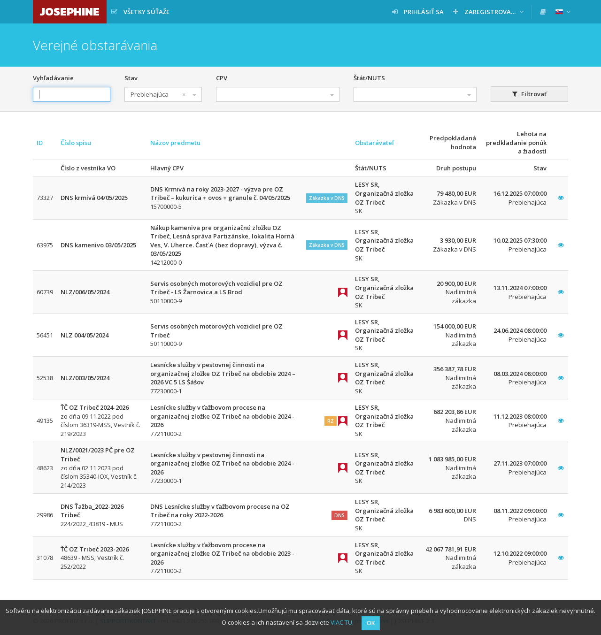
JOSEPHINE (70, 11)
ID (40, 142)
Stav (131, 78)
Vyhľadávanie (53, 78)
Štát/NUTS (369, 78)
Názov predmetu (175, 142)
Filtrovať (529, 94)
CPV (221, 78)
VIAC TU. (342, 622)
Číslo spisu (76, 142)
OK (371, 623)
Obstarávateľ (374, 142)
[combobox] (163, 94)
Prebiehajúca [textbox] (158, 94)
